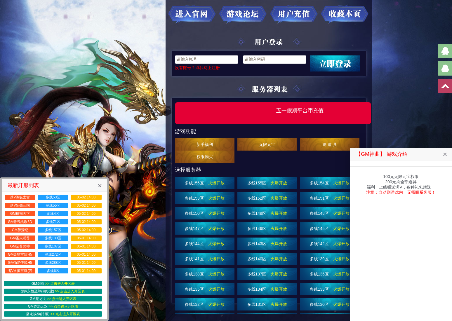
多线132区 (205, 304)
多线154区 (330, 183)
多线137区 (267, 274)
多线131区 (267, 304)
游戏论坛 (243, 14)
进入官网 (191, 14)
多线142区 (330, 243)
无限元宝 (267, 144)
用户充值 (294, 14)
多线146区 (267, 228)
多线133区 (330, 289)
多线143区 (267, 243)
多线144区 (205, 243)
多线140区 (267, 259)
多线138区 (205, 274)
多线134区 (267, 289)
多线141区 (205, 259)
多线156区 (205, 183)
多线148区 (330, 213)
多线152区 (267, 198)
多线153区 (205, 198)
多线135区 (205, 289)
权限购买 (205, 156)
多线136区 (330, 274)
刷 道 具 (329, 144)
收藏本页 (345, 14)
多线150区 (205, 213)
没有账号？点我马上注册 (197, 67)
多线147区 (205, 228)
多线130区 (330, 304)
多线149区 (267, 213)
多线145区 (330, 228)
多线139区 (330, 259)
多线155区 (267, 183)
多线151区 (330, 198)
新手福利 (205, 144)
